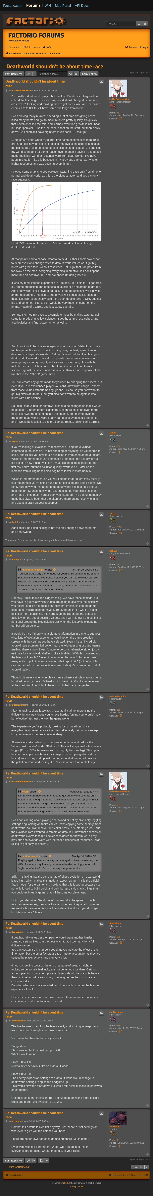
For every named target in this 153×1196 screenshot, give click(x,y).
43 (118, 1140)
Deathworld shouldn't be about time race (54, 66)
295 (118, 937)
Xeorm (112, 432)
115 (118, 710)
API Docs (82, 5)
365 (118, 1025)
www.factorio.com (19, 40)
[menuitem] (31, 47)
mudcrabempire (117, 696)
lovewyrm (114, 1126)
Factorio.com (12, 5)
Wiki (48, 5)
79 (118, 564)
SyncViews (115, 923)
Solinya (113, 551)
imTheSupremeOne (119, 99)
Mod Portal (63, 5)
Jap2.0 (112, 513)
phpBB (66, 1183)
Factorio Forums (36, 35)
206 (118, 446)
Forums (33, 5)
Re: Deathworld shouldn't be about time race (34, 435)
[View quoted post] (54, 570)
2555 (119, 527)
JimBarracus (116, 1012)
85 (118, 112)
